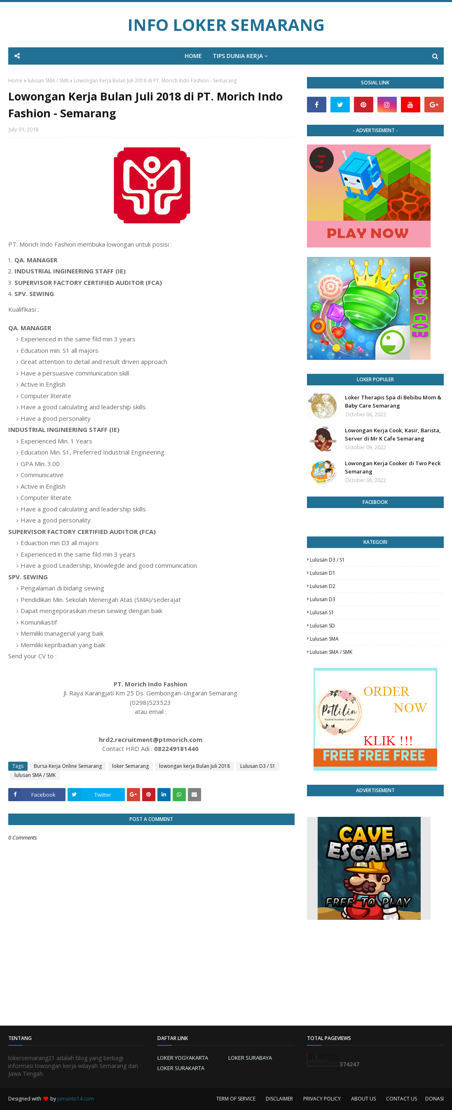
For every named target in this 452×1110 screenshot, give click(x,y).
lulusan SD (322, 625)
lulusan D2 (322, 586)
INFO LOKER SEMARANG (226, 24)
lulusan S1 (322, 612)
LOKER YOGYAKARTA (182, 1057)
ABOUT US (363, 1098)
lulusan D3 (322, 599)
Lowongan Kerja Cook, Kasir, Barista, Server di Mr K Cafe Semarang (393, 434)
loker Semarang (130, 766)
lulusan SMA (324, 638)
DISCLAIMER (279, 1098)
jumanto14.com (75, 1098)
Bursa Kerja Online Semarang (68, 766)
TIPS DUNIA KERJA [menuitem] (238, 56)
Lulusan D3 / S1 (257, 766)
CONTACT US (401, 1098)
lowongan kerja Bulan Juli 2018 (194, 766)
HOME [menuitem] (193, 56)
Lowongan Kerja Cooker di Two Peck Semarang (392, 467)
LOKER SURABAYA (250, 1057)
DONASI (434, 1098)
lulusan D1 (322, 572)
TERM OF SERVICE (235, 1098)
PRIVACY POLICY (322, 1098)
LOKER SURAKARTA (180, 1068)
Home (15, 80)
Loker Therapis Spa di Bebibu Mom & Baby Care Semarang (393, 401)
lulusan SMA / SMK (48, 80)
